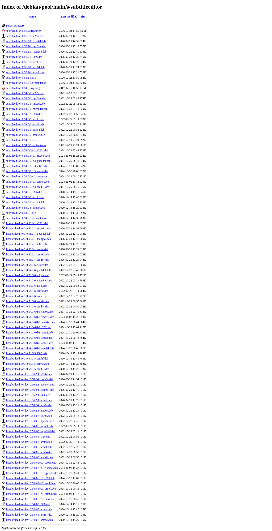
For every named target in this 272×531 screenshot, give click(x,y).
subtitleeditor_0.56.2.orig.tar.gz (23, 30)
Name (32, 16)
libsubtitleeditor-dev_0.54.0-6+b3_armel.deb (31, 488)
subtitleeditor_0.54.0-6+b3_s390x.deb (27, 150)
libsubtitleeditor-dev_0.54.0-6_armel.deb (29, 447)
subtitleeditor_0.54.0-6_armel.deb (25, 124)
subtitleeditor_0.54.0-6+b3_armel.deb (27, 176)
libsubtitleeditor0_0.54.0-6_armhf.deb (27, 290)
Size (82, 16)
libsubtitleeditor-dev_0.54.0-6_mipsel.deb (29, 426)
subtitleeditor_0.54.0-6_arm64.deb (25, 129)
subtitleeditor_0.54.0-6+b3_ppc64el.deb (28, 160)
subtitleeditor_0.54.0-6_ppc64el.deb (26, 98)
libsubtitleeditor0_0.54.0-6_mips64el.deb (29, 280)
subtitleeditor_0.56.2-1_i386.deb (24, 56)
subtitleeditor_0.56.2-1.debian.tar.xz (26, 82)
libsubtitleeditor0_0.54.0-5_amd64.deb (27, 368)
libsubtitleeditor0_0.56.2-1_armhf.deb (27, 249)
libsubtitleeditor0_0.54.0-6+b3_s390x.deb (29, 311)
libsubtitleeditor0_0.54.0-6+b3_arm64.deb (29, 342)
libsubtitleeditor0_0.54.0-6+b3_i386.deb (28, 327)
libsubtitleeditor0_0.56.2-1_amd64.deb (27, 259)
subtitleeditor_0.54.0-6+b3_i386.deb (26, 166)
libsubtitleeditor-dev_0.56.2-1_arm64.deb (29, 405)
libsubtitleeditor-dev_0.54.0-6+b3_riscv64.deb (32, 467)
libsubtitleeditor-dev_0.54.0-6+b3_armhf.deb (31, 483)
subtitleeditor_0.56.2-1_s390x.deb (25, 36)
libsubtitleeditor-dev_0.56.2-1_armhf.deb (29, 400)
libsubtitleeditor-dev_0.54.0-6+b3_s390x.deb (31, 462)
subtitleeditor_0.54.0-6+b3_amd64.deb (27, 186)
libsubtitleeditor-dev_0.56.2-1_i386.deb (28, 394)
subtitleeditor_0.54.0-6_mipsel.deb (25, 103)
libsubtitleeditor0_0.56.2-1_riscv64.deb (28, 228)
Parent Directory (15, 25)
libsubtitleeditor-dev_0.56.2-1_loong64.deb (30, 389)
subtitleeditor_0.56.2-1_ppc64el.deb (26, 46)
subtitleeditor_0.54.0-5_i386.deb (24, 192)
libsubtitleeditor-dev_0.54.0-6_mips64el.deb (31, 431)
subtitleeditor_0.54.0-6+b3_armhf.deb (27, 171)
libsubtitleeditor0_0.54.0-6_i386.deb (26, 285)
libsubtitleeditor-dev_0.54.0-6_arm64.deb (29, 452)
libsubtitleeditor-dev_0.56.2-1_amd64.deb (29, 410)
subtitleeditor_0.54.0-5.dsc (21, 212)
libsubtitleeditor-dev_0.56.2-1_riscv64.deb (29, 379)
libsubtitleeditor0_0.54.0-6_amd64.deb (27, 306)
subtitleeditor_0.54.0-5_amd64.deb (25, 207)
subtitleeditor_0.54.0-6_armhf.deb (25, 119)
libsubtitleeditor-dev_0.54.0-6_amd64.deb (29, 457)
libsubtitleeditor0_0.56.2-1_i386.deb (26, 244)
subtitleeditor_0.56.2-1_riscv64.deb (26, 41)
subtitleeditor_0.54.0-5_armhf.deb (25, 197)
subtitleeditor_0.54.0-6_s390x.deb (25, 93)
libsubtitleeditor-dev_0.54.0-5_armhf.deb (29, 509)
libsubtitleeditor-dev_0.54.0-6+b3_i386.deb (30, 478)
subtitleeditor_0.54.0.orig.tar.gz (23, 88)
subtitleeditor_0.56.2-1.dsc (21, 77)
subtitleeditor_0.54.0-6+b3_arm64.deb (27, 181)
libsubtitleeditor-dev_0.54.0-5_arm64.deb (29, 514)
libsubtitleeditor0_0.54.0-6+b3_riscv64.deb (30, 316)
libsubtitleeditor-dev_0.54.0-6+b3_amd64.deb (31, 499)
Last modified (69, 16)
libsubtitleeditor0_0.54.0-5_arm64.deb (27, 363)
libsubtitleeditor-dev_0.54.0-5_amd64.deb (29, 519)
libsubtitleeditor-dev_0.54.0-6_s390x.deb (29, 415)
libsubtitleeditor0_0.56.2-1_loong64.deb (28, 238)
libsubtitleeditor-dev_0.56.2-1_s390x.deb (29, 374)
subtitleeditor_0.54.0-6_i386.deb (24, 114)
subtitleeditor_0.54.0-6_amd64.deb (25, 134)
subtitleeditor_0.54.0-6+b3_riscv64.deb (28, 155)
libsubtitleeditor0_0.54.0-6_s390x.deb (27, 264)
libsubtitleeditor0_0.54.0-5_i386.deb (26, 353)
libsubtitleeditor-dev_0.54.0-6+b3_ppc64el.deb (32, 473)
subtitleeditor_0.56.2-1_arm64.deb (25, 67)
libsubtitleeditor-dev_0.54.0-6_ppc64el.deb (30, 420)
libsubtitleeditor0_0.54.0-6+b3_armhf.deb (29, 332)
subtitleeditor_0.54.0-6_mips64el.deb (27, 108)
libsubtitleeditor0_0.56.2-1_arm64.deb (27, 254)
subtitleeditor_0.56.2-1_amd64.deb (25, 72)
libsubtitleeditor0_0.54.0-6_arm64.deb (27, 301)
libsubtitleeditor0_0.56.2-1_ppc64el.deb (28, 233)
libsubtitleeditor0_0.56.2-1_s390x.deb (27, 223)
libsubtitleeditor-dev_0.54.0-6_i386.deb (28, 436)
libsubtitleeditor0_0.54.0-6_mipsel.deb (27, 275)
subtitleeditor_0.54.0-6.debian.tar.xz (26, 145)
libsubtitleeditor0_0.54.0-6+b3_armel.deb (29, 337)
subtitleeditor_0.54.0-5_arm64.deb (25, 202)
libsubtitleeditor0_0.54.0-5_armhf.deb (27, 358)
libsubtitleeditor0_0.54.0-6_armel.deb (27, 296)
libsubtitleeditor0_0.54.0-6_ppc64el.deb (28, 270)
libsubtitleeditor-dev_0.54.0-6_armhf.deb (29, 441)
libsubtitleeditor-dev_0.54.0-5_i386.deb (28, 504)
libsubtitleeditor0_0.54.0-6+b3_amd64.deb (30, 348)
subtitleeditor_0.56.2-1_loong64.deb (26, 51)
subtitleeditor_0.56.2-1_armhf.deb (25, 62)
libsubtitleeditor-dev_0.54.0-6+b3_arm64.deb (31, 493)
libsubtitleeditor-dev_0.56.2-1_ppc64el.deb (30, 384)
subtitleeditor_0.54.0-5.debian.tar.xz (26, 218)
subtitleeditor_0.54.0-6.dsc (21, 140)
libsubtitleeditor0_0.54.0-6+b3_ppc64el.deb (30, 322)
